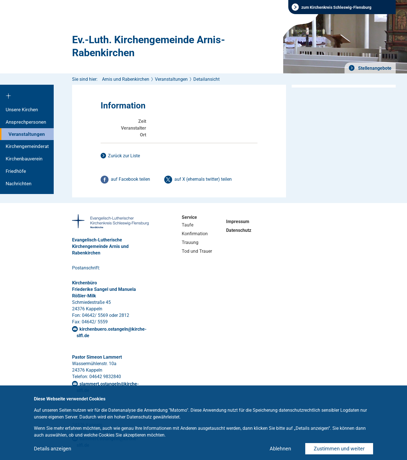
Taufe (187, 225)
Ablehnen (280, 449)
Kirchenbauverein (24, 159)
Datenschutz (238, 230)
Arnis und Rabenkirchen (125, 79)
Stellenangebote (374, 68)
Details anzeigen (52, 449)
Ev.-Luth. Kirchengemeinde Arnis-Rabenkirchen (148, 46)
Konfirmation (195, 233)
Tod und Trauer (197, 251)
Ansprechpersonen (26, 122)
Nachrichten (18, 183)
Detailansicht (206, 79)
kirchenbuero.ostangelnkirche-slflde (111, 332)
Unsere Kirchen (22, 109)
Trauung (190, 242)
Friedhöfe (16, 171)
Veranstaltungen (26, 134)
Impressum (237, 221)
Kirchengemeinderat (27, 146)
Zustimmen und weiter (339, 449)
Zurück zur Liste (124, 155)
